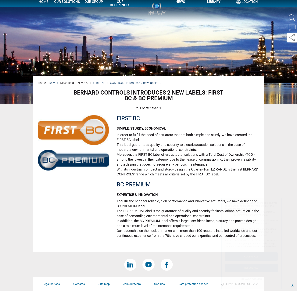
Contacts (79, 284)
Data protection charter (193, 284)
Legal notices (51, 284)
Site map (104, 284)
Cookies (159, 284)
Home (43, 6)
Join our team (132, 284)
